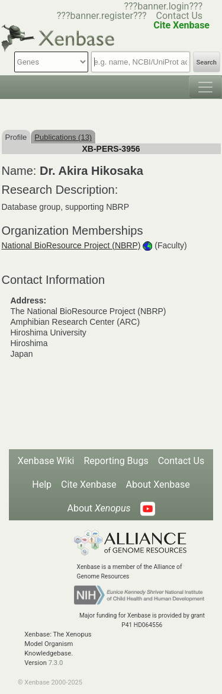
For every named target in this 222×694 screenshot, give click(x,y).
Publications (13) (63, 137)
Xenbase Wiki (46, 460)
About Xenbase (158, 484)
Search (207, 62)
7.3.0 (56, 663)
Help (42, 484)
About (98, 508)
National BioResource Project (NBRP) (71, 245)
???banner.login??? (163, 6)
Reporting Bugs (115, 460)
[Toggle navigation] (205, 87)
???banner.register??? (102, 15)
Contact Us (179, 15)
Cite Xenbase (89, 484)
